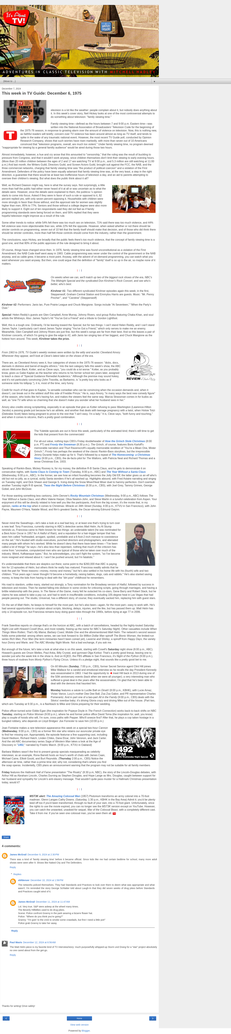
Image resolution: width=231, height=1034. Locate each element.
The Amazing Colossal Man (63, 796)
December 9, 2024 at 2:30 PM (43, 854)
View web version (79, 1024)
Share (6, 837)
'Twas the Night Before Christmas (64, 485)
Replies (17, 874)
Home (79, 1018)
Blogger (86, 1030)
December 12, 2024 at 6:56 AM (39, 942)
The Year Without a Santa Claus (126, 471)
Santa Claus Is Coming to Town (49, 471)
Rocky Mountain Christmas (87, 495)
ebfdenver (23, 880)
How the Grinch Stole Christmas (125, 441)
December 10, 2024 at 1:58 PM (46, 880)
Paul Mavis (16, 942)
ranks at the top (21, 506)
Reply (13, 867)
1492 (20, 745)
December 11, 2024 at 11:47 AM (53, 901)
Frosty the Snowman (63, 444)
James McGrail (18, 854)
